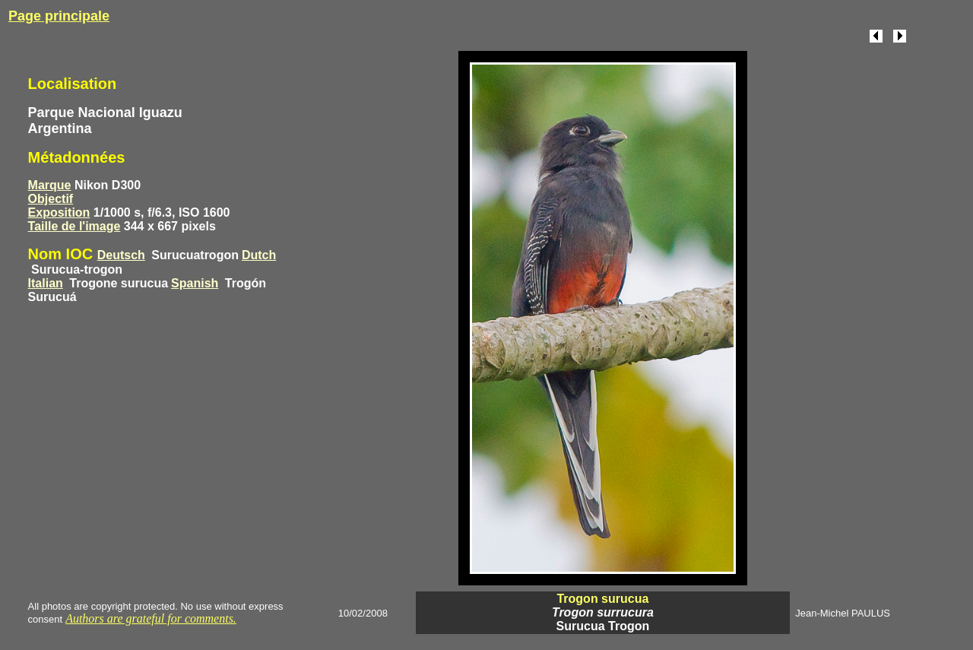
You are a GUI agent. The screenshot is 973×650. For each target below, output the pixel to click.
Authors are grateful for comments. (150, 618)
